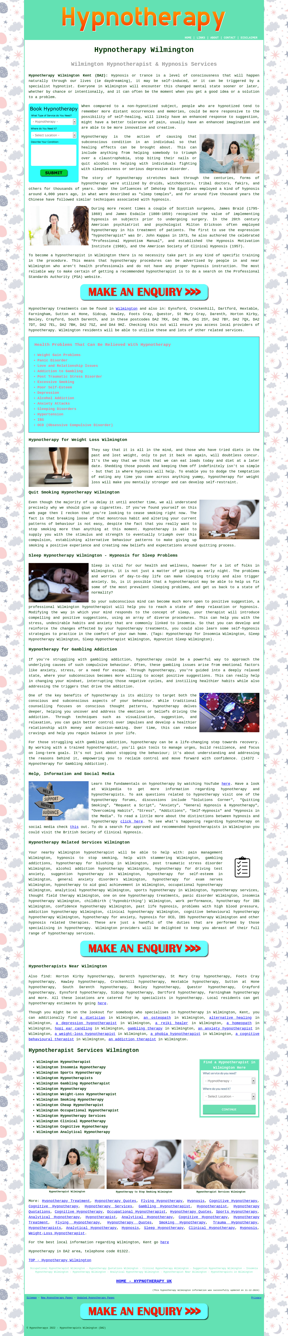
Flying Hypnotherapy (161, 1201)
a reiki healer (171, 1023)
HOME (188, 37)
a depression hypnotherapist (86, 1023)
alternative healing (230, 1018)
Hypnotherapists (45, 1228)
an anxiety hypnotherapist (225, 1029)
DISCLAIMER (249, 37)
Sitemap (32, 1297)
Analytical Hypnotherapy (54, 1217)
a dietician (92, 1018)
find (45, 976)
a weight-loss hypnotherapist (85, 1034)
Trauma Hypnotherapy (235, 1223)
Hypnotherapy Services (108, 1206)
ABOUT (214, 37)
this (74, 827)
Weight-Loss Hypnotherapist (57, 1233)
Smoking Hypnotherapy (182, 1223)
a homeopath (239, 1023)
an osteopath (157, 1018)
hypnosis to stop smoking (87, 858)
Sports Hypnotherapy (236, 1212)
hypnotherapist (109, 236)
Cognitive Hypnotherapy (233, 1201)
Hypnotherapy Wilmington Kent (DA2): (68, 76)
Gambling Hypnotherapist (164, 1206)
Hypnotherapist (212, 1206)
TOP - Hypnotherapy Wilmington (60, 1260)
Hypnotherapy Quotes (115, 1201)
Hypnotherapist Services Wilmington (84, 1050)
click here (131, 822)
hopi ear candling (73, 1029)
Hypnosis (195, 1201)
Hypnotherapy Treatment (66, 1201)
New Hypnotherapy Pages (57, 1297)
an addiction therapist (132, 1039)
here (226, 784)
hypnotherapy (129, 178)
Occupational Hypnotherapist (136, 1212)
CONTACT (230, 37)
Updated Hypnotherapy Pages (95, 1297)
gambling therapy (145, 1029)
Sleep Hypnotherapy (164, 1228)
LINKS (201, 37)
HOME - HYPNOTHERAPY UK (144, 1281)
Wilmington (126, 309)
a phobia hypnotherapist (175, 1034)
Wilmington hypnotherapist (86, 853)
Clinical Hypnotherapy (212, 1228)
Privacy (256, 1297)
